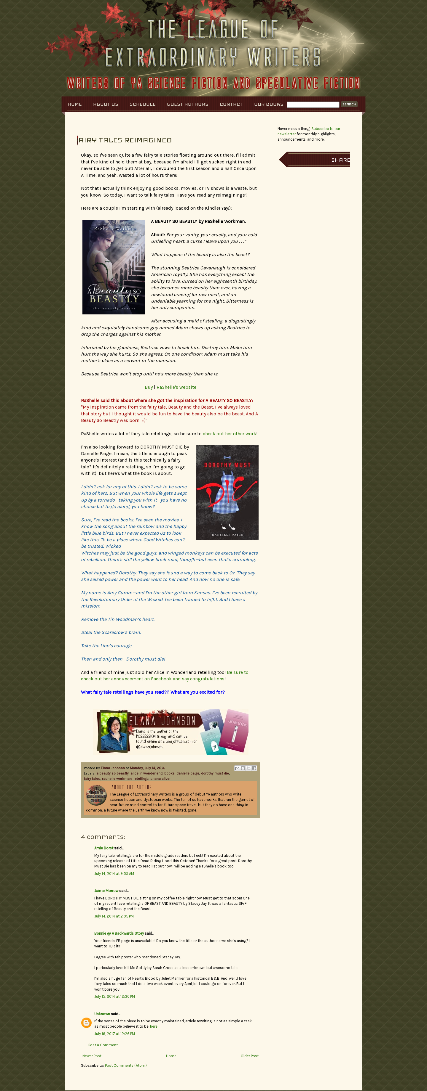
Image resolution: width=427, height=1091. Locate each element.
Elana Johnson (113, 768)
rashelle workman (117, 779)
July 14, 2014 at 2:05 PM (114, 916)
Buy (149, 387)
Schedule (143, 104)
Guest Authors (187, 104)
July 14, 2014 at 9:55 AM (114, 873)
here (153, 1026)
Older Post (250, 1056)
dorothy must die (215, 773)
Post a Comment (103, 1045)
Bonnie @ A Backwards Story (119, 933)
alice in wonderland (146, 773)
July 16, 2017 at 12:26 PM (114, 1033)
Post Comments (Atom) (126, 1065)
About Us (105, 104)
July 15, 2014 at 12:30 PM (114, 996)
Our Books (268, 104)
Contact (231, 104)
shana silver (160, 779)
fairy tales (92, 779)
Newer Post (91, 1056)
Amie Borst (103, 848)
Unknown (102, 1014)
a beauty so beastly (112, 773)
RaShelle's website (176, 387)
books (169, 773)
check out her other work (229, 433)
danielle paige (187, 773)
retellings (141, 779)
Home (75, 104)
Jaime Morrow (106, 890)
